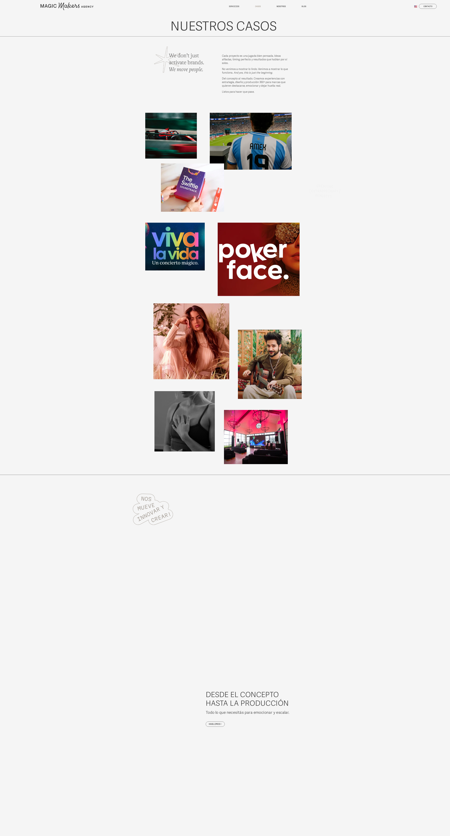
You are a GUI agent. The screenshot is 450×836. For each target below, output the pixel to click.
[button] (428, 6)
